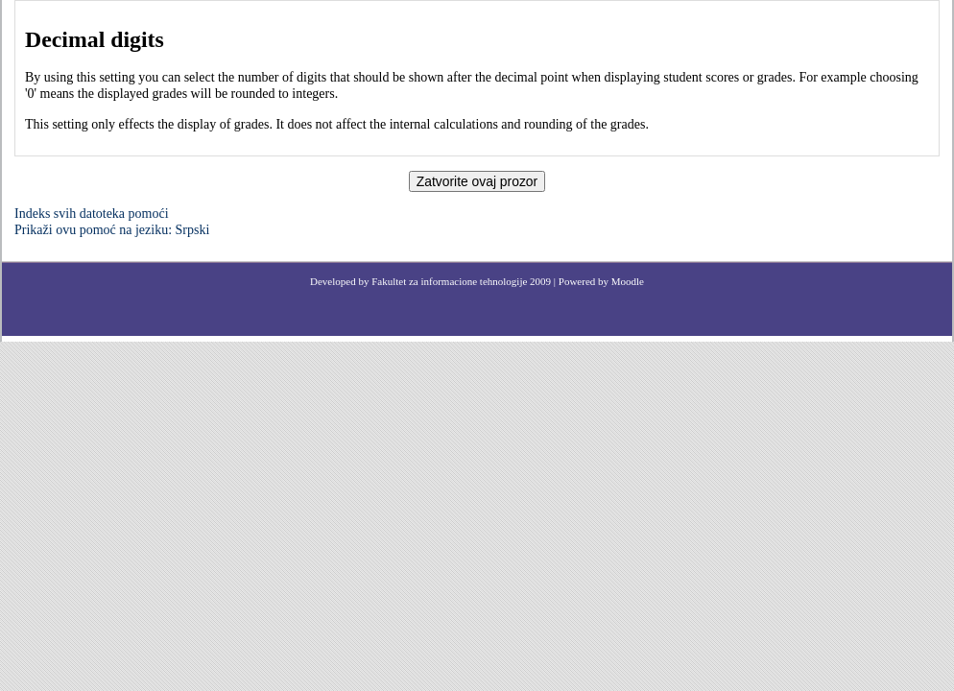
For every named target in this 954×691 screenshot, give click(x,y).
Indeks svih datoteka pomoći (91, 213)
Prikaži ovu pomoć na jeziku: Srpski (111, 230)
